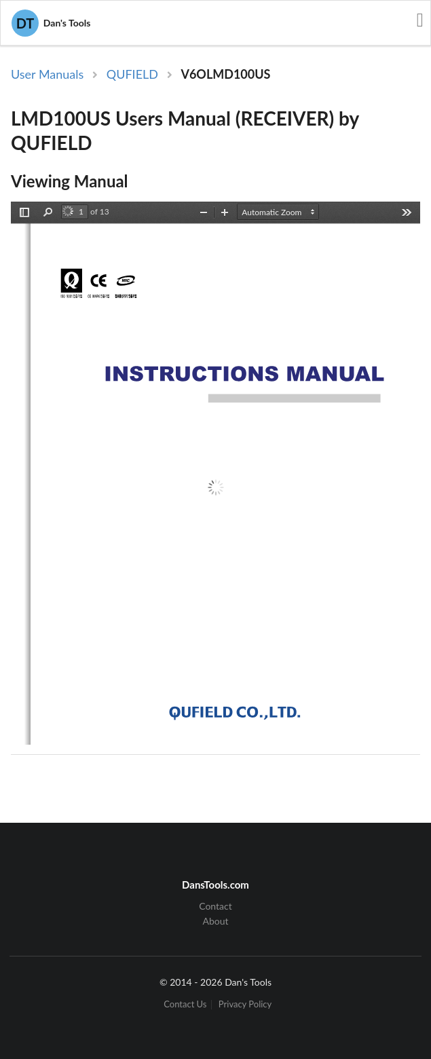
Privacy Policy (245, 1004)
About (215, 921)
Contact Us (185, 1004)
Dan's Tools (51, 23)
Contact (215, 906)
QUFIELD (132, 74)
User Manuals (47, 74)
